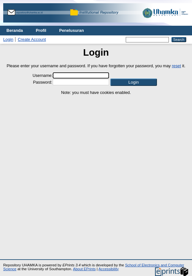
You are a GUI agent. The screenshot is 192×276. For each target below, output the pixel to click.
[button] (133, 82)
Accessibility (108, 269)
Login (8, 39)
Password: (42, 82)
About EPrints (84, 269)
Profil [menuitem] (41, 30)
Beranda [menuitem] (14, 30)
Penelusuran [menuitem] (71, 30)
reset (176, 65)
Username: (42, 75)
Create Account (32, 39)
